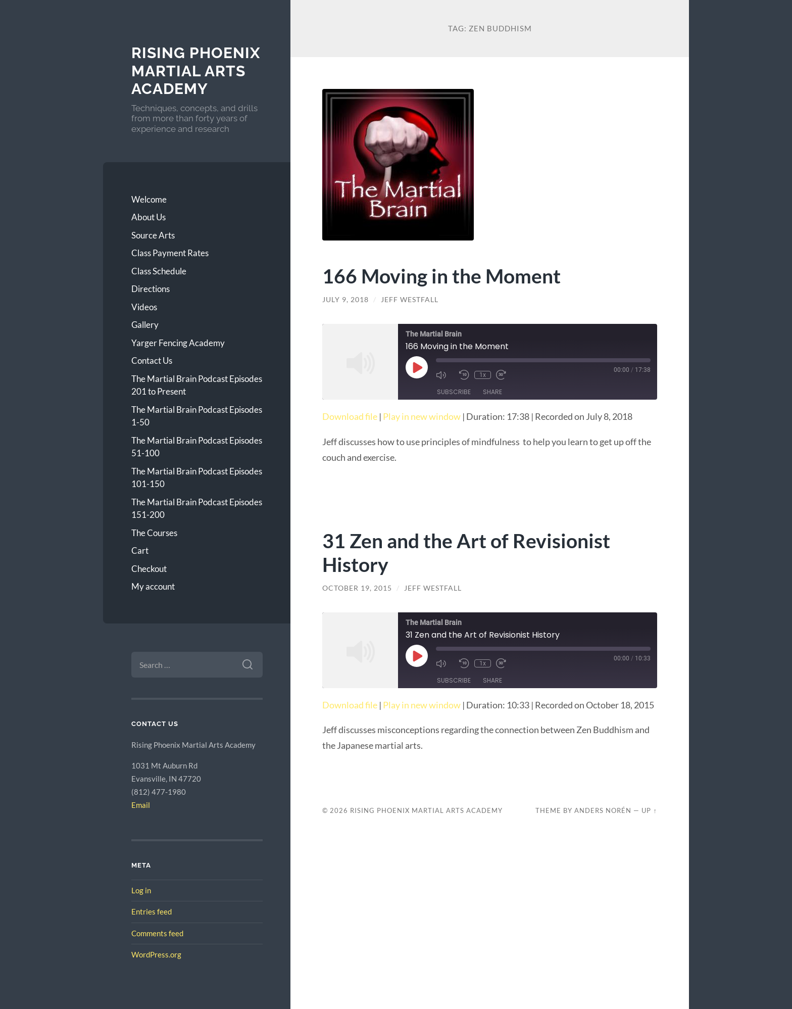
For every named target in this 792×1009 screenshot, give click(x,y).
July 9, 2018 (345, 300)
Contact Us (151, 360)
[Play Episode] (417, 367)
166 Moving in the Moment (441, 275)
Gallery (145, 324)
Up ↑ (649, 810)
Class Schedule (158, 271)
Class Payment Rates (170, 253)
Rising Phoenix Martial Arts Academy (195, 71)
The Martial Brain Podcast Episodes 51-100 (196, 447)
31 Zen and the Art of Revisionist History (466, 552)
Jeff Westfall (409, 300)
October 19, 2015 (357, 588)
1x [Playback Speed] (482, 374)
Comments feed (157, 933)
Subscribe (454, 392)
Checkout (149, 568)
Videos (144, 307)
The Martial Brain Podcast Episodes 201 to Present (196, 385)
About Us (148, 217)
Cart (139, 550)
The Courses (154, 532)
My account (153, 586)
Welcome (149, 199)
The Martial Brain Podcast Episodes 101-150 (196, 478)
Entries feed (151, 911)
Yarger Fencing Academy (178, 343)
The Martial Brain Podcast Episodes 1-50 (196, 416)
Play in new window (422, 416)
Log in (141, 890)
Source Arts (153, 235)
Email (140, 804)
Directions (150, 288)
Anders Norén (602, 810)
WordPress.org (156, 954)
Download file (349, 416)
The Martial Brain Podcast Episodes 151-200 (196, 508)
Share (492, 392)
